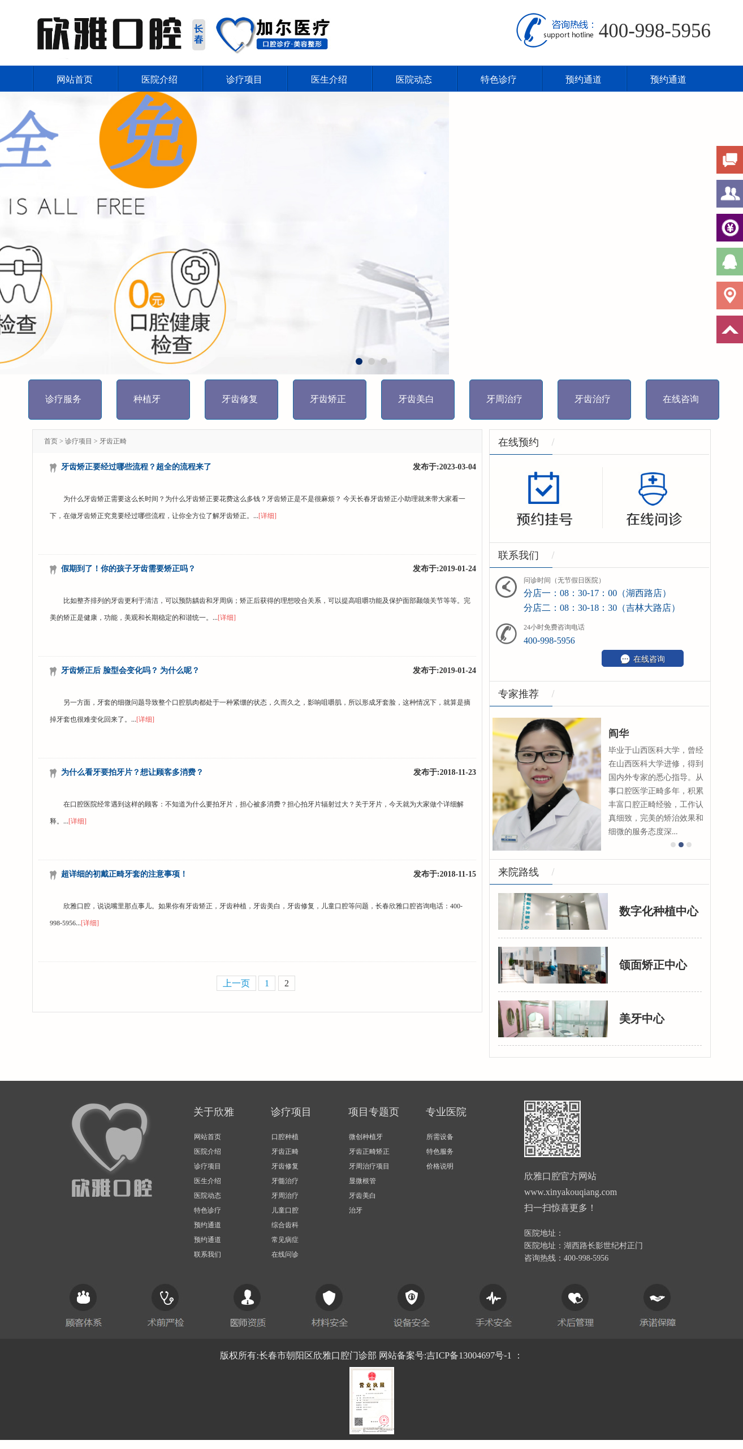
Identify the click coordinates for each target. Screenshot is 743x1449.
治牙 (355, 1210)
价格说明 (439, 1166)
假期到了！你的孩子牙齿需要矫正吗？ (128, 568)
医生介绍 (329, 79)
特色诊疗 (499, 79)
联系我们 (207, 1254)
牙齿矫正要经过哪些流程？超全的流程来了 (136, 467)
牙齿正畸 (113, 441)
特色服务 (439, 1151)
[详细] (267, 516)
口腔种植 (285, 1137)
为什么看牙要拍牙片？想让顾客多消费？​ (132, 772)
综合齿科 (285, 1225)
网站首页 (75, 79)
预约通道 (583, 79)
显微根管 (362, 1181)
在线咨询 (642, 659)
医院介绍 (159, 79)
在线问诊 (285, 1254)
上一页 (236, 983)
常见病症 (285, 1240)
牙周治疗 (285, 1196)
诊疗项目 (244, 79)
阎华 (632, 733)
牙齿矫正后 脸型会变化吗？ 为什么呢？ (130, 670)
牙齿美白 (362, 1196)
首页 (51, 441)
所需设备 (439, 1137)
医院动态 (414, 79)
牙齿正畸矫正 (369, 1151)
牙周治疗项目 (369, 1166)
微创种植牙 (366, 1137)
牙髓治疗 (285, 1181)
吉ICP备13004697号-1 (468, 1355)
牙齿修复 (285, 1166)
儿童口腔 (285, 1210)
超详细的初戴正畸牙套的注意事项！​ (124, 874)
